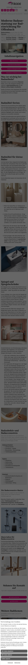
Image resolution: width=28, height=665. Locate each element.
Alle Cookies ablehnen (7, 655)
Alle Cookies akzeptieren (7, 651)
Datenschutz (17, 662)
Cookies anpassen (6, 658)
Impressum (10, 662)
